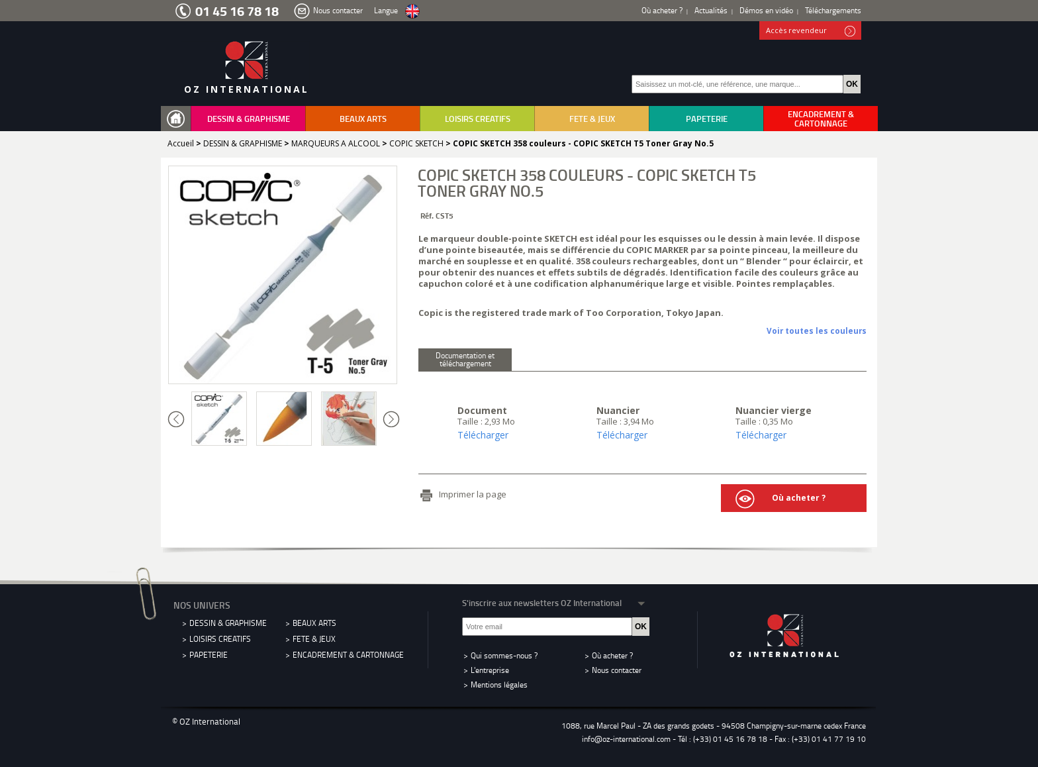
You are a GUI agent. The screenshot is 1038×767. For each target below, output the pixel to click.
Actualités (711, 10)
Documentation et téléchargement (465, 359)
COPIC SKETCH (416, 143)
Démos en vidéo (766, 10)
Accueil (180, 143)
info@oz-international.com (626, 738)
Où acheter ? (662, 10)
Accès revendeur (810, 31)
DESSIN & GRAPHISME (248, 119)
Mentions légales (499, 684)
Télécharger (482, 435)
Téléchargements (833, 10)
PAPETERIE (707, 119)
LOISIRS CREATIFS (477, 119)
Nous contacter (338, 10)
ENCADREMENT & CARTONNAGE (821, 118)
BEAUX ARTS (363, 119)
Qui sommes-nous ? (504, 655)
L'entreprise (490, 670)
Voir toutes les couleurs (817, 330)
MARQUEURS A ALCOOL (335, 143)
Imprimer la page (472, 494)
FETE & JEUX (592, 119)
